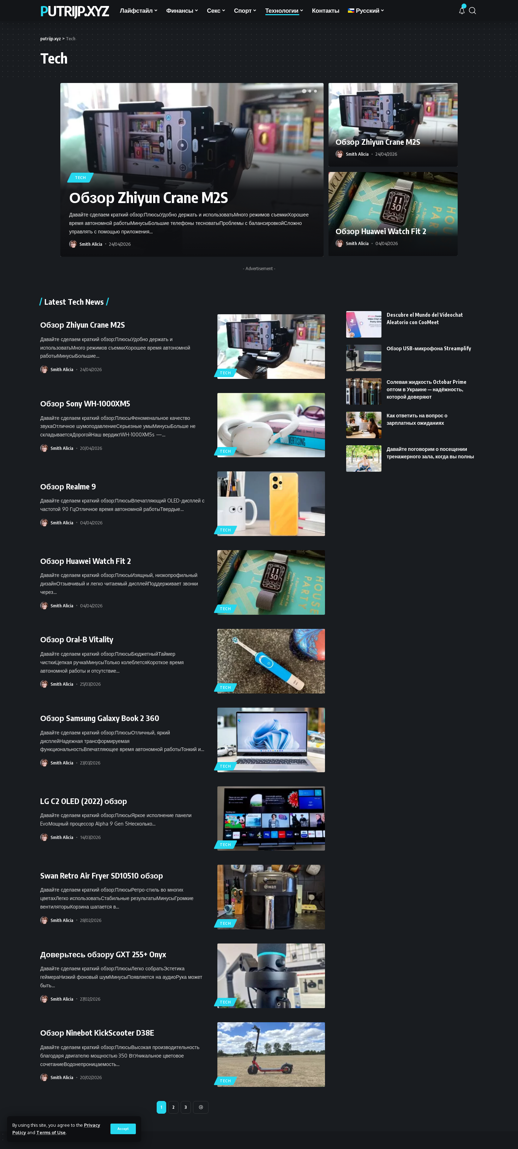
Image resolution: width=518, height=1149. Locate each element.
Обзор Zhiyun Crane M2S (148, 197)
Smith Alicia (90, 244)
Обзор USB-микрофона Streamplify (429, 335)
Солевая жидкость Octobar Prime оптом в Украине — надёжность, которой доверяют (426, 375)
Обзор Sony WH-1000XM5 (85, 403)
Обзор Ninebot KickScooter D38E (97, 1032)
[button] (304, 91)
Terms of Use (51, 1132)
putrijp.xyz (74, 10)
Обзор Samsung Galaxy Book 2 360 (99, 718)
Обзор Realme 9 (68, 486)
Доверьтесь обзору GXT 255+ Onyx (103, 954)
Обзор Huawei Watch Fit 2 (381, 231)
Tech (80, 177)
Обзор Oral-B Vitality (76, 639)
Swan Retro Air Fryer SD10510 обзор (101, 875)
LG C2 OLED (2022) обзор (83, 801)
